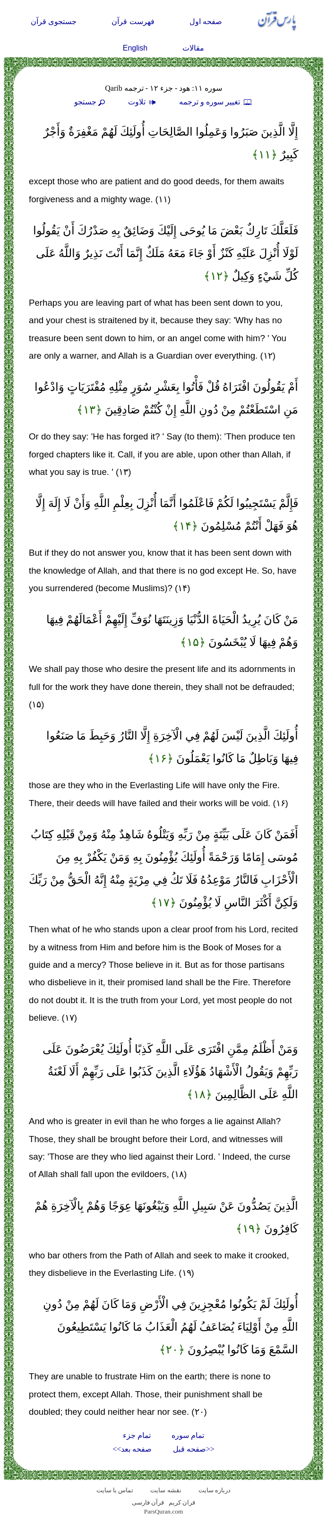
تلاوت (143, 102)
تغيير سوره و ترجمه (216, 102)
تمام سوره (188, 1435)
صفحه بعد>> (132, 1449)
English (135, 48)
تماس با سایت (115, 1490)
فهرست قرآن (133, 21)
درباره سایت (214, 1490)
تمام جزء (137, 1435)
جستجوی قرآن (54, 21)
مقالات (193, 48)
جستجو (90, 102)
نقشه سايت (165, 1490)
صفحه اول (205, 21)
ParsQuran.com (163, 1511)
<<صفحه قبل (194, 1449)
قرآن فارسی (148, 1502)
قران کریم (182, 1502)
